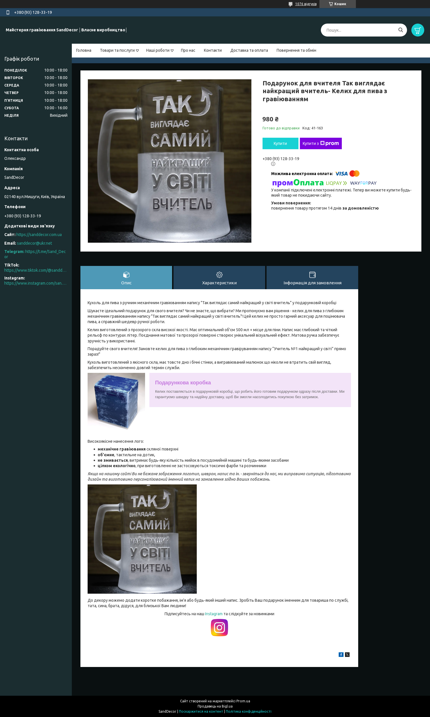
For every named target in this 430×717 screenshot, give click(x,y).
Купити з (321, 143)
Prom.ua (243, 701)
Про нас (188, 50)
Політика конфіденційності (248, 711)
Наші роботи (157, 50)
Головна (83, 50)
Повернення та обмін (296, 50)
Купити (280, 143)
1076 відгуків (306, 4)
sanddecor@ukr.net (34, 243)
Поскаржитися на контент (201, 711)
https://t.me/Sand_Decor (35, 254)
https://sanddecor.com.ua (39, 234)
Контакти (213, 50)
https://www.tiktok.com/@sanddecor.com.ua (36, 270)
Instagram (214, 613)
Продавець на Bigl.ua (215, 706)
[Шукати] (400, 30)
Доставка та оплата (249, 50)
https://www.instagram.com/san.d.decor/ (36, 283)
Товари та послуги (117, 50)
